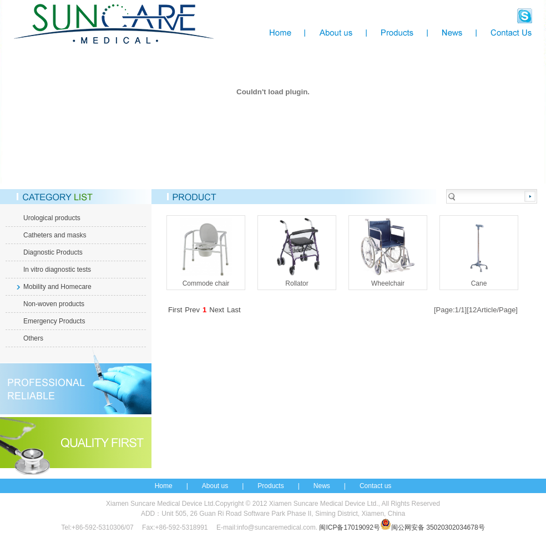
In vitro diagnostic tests (57, 269)
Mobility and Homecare (57, 287)
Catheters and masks (54, 235)
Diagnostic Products (53, 252)
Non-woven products (53, 304)
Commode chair (206, 251)
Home (164, 486)
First (175, 310)
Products (270, 486)
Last (234, 310)
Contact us (375, 486)
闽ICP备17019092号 (349, 527)
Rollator (297, 251)
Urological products (51, 218)
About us (215, 486)
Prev (192, 310)
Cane (479, 251)
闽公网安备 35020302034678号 (432, 527)
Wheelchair (388, 251)
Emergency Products (54, 321)
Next (216, 310)
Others (33, 338)
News (322, 486)
